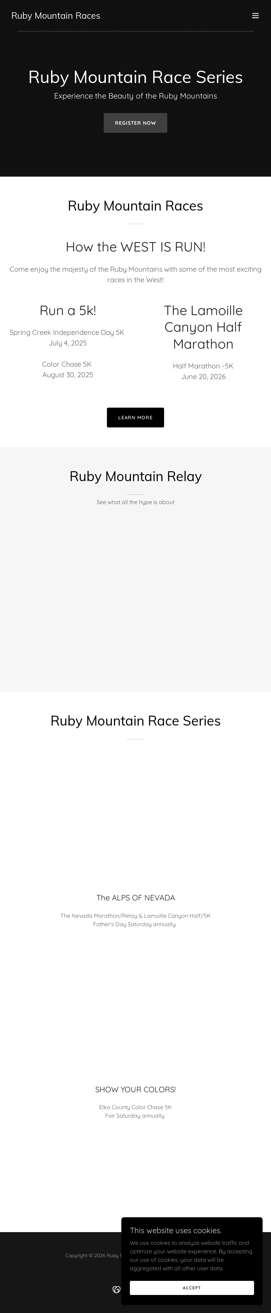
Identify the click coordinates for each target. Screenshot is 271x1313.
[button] (255, 15)
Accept (192, 1287)
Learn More (135, 417)
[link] (55, 16)
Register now (135, 123)
